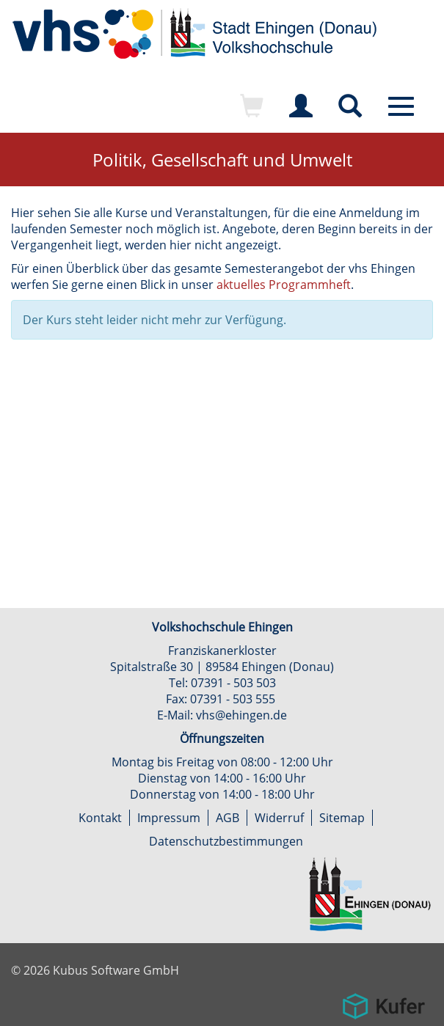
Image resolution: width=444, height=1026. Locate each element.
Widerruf (279, 818)
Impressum (168, 818)
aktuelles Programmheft (283, 284)
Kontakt (100, 818)
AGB (227, 818)
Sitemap (342, 818)
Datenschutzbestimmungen (226, 841)
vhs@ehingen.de (241, 715)
